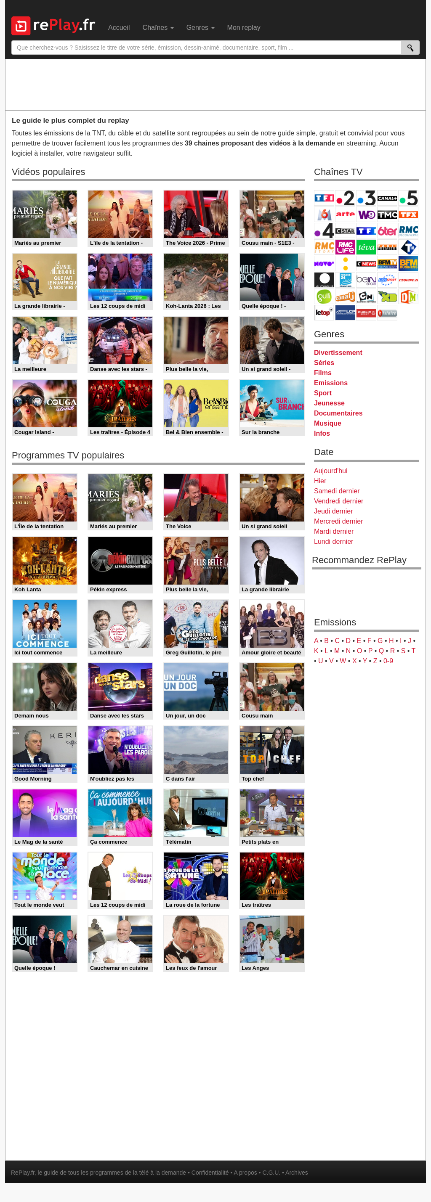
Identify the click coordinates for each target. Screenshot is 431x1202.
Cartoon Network (366, 296)
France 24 (345, 280)
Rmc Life (345, 247)
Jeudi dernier (333, 511)
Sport (323, 393)
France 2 (345, 198)
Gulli (324, 296)
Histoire (387, 312)
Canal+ (387, 198)
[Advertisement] (215, 84)
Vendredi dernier (338, 501)
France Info (345, 263)
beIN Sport (366, 280)
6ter (387, 230)
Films (323, 372)
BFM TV (387, 263)
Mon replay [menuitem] (244, 27)
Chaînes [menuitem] (158, 27)
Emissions (331, 383)
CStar (345, 230)
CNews (366, 263)
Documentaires (338, 413)
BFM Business (408, 263)
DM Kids (408, 296)
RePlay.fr (23, 1172)
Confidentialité (210, 1172)
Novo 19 (324, 263)
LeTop (324, 312)
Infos (322, 433)
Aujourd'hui (331, 470)
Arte (345, 214)
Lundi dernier (333, 541)
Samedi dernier (337, 491)
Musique (327, 423)
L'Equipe (408, 280)
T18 (408, 247)
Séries (324, 362)
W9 (366, 214)
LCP (345, 312)
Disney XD (387, 296)
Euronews (324, 280)
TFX (408, 214)
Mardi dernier (334, 531)
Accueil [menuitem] (119, 27)
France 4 (324, 230)
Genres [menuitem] (200, 27)
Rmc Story (324, 247)
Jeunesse (329, 403)
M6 (324, 214)
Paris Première (387, 247)
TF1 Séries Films (366, 230)
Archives (296, 1172)
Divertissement (338, 352)
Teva (366, 247)
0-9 (388, 661)
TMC (387, 214)
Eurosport (387, 280)
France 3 (366, 198)
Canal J (345, 296)
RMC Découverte (408, 230)
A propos (245, 1172)
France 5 (408, 198)
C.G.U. (271, 1172)
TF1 (324, 198)
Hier (320, 481)
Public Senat (366, 312)
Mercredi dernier (338, 521)
